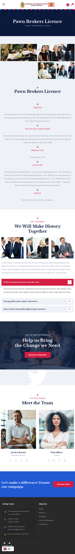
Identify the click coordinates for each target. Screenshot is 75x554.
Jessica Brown (18, 452)
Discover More (63, 484)
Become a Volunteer (38, 355)
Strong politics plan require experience (20, 301)
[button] (72, 4)
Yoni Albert (56, 452)
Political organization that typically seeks (21, 282)
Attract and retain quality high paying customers (24, 309)
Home (27, 25)
